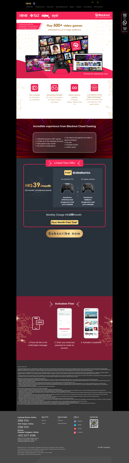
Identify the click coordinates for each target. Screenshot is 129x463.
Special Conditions (45, 449)
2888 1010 (23, 420)
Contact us (60, 420)
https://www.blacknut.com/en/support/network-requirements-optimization (42, 386)
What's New (29, 7)
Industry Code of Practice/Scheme (25, 450)
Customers (98, 7)
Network (72, 7)
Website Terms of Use (22, 447)
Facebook (80, 421)
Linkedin (80, 424)
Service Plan (50, 7)
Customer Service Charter (38, 450)
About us (44, 420)
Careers (44, 423)
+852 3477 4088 (27, 435)
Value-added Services (62, 7)
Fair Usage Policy (50, 447)
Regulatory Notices (54, 449)
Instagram (80, 432)
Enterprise (79, 7)
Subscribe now (65, 233)
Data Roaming (87, 7)
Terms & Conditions (59, 447)
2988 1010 (23, 427)
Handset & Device (40, 7)
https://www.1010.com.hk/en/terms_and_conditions (46, 403)
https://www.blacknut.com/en (56, 389)
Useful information (62, 423)
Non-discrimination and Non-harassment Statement (29, 449)
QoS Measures (61, 449)
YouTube (80, 428)
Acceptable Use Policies (41, 447)
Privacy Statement (31, 447)
